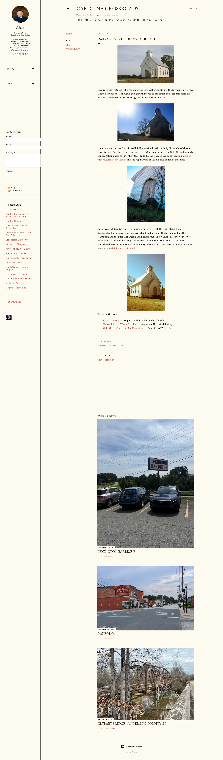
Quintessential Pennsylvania (20, 258)
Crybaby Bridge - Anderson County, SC (131, 723)
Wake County (73, 49)
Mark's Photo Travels (16, 253)
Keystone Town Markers (18, 249)
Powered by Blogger (131, 746)
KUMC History (111, 320)
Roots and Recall (14, 262)
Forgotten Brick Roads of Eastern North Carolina (125, 20)
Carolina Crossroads (107, 8)
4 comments (109, 729)
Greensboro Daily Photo (18, 240)
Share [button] (69, 33)
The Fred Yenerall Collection (19, 278)
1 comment (108, 557)
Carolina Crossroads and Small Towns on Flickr (17, 215)
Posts (12, 188)
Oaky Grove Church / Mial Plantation (123, 328)
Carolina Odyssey (14, 221)
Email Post (108, 341)
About (88, 20)
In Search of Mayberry (17, 244)
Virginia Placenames (16, 287)
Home (79, 20)
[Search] (192, 8)
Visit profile (20, 54)
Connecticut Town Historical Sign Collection (19, 234)
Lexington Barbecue (116, 551)
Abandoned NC (13, 209)
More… (162, 20)
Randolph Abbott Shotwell (121, 248)
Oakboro (105, 633)
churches (70, 45)
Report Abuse (14, 302)
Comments (15, 190)
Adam (20, 27)
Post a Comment (105, 360)
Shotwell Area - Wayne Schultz (119, 324)
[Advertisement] (145, 388)
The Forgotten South (16, 274)
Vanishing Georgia (15, 283)
